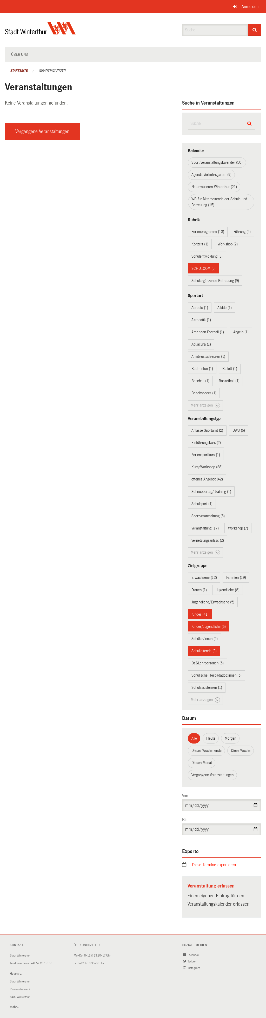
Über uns (19, 54)
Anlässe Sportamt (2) (207, 430)
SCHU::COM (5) (203, 268)
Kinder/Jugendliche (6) (208, 626)
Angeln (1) (241, 332)
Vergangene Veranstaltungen (42, 131)
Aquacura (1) (201, 344)
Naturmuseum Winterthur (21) (214, 187)
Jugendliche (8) (228, 590)
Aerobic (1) (199, 308)
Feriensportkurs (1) (205, 455)
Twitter (189, 961)
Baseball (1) (200, 381)
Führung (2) (242, 232)
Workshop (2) (228, 244)
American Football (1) (207, 332)
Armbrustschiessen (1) (208, 356)
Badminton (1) (202, 369)
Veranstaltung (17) (205, 528)
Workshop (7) (238, 528)
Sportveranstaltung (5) (208, 516)
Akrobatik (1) (201, 320)
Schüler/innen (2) (204, 639)
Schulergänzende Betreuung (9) (215, 281)
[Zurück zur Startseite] (40, 32)
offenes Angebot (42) (207, 479)
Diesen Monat (201, 763)
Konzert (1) (199, 244)
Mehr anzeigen (205, 405)
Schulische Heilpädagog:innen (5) (216, 675)
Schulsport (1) (201, 504)
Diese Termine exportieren (214, 865)
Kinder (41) (200, 614)
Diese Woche (240, 750)
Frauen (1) (199, 590)
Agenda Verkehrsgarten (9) (211, 175)
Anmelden (250, 6)
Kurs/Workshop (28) (207, 467)
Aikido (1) (224, 308)
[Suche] (254, 30)
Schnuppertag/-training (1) (211, 492)
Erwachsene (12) (204, 577)
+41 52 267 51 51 (41, 963)
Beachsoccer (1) (203, 393)
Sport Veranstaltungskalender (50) (217, 162)
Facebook (191, 955)
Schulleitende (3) (204, 651)
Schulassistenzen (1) (206, 687)
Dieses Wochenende (206, 750)
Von (185, 796)
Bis (184, 819)
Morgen (230, 738)
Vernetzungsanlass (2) (207, 540)
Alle (194, 738)
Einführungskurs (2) (206, 443)
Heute (210, 738)
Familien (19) (236, 577)
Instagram (192, 968)
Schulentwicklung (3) (207, 256)
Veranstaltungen (51, 70)
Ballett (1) (229, 369)
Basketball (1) (229, 381)
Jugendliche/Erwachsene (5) (212, 602)
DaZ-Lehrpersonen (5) (207, 663)
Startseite (19, 70)
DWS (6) (238, 430)
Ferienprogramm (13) (207, 232)
